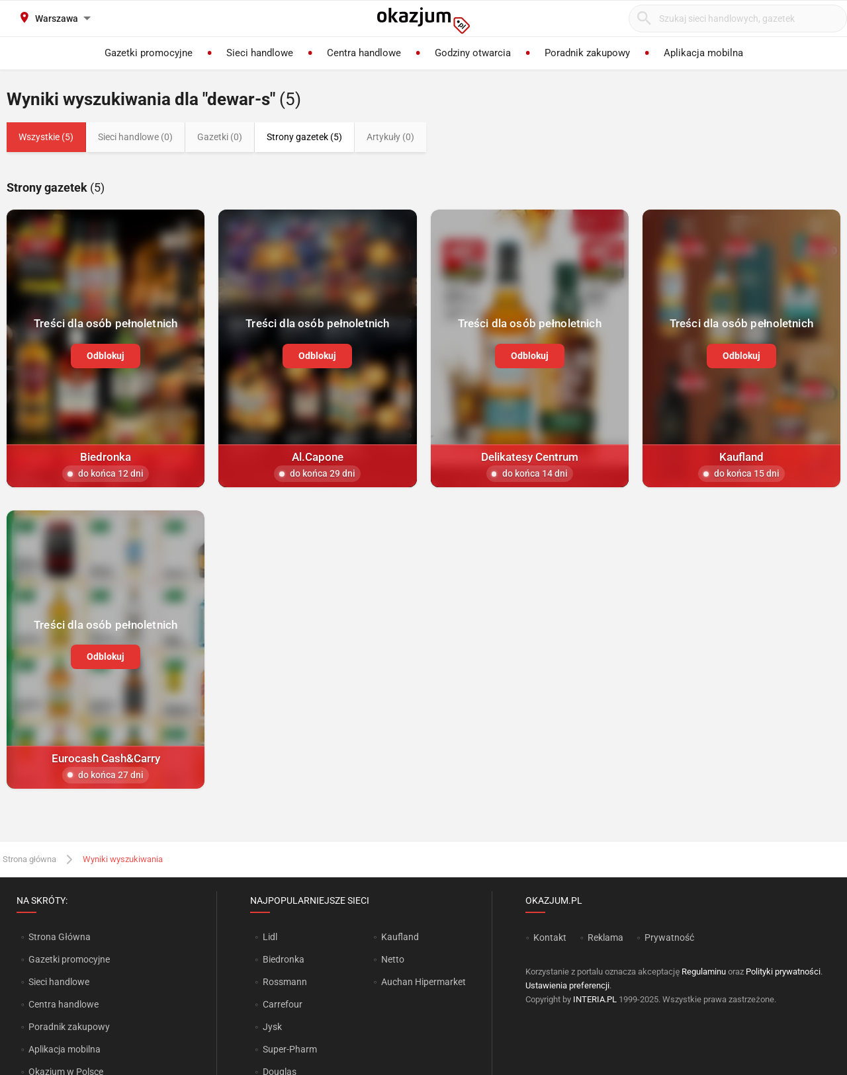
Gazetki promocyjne (69, 959)
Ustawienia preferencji (567, 985)
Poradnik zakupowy (69, 1026)
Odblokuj (105, 355)
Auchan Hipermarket (423, 981)
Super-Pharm (290, 1049)
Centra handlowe (63, 1004)
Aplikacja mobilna (64, 1049)
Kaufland (400, 937)
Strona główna (29, 859)
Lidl (270, 937)
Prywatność (669, 937)
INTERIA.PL (595, 999)
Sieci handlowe (58, 981)
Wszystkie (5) (46, 137)
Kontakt (549, 937)
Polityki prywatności (783, 971)
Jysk (272, 1026)
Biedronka (283, 959)
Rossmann (285, 981)
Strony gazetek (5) (304, 137)
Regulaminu (704, 971)
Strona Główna (59, 937)
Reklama (605, 937)
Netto (392, 959)
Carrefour (282, 1004)
